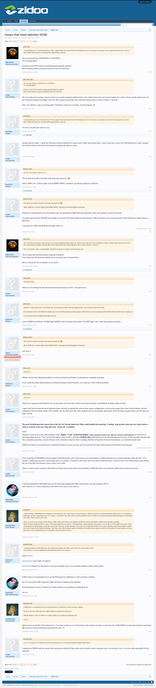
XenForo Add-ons (43, 685)
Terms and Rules (138, 685)
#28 (150, 291)
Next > (35, 41)
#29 (150, 325)
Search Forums (9, 24)
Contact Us (133, 682)
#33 (150, 451)
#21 (150, 72)
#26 (150, 231)
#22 (150, 108)
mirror (8, 353)
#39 (150, 631)
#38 (150, 596)
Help (139, 682)
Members (33, 21)
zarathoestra (10, 525)
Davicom (9, 131)
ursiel (29, 38)
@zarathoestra (27, 561)
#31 (150, 386)
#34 (150, 472)
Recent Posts (20, 24)
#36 (150, 537)
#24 (150, 156)
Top (148, 682)
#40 (150, 654)
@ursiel (25, 566)
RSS (152, 682)
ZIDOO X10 (17, 38)
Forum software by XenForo (20, 685)
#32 (150, 417)
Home (9, 21)
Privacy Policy (149, 685)
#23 (150, 131)
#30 (150, 354)
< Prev (15, 41)
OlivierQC (9, 499)
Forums (23, 21)
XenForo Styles (55, 685)
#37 (150, 569)
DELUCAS (9, 62)
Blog (16, 21)
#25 (150, 187)
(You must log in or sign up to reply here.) (138, 664)
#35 (150, 497)
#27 (150, 266)
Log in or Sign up (145, 2)
